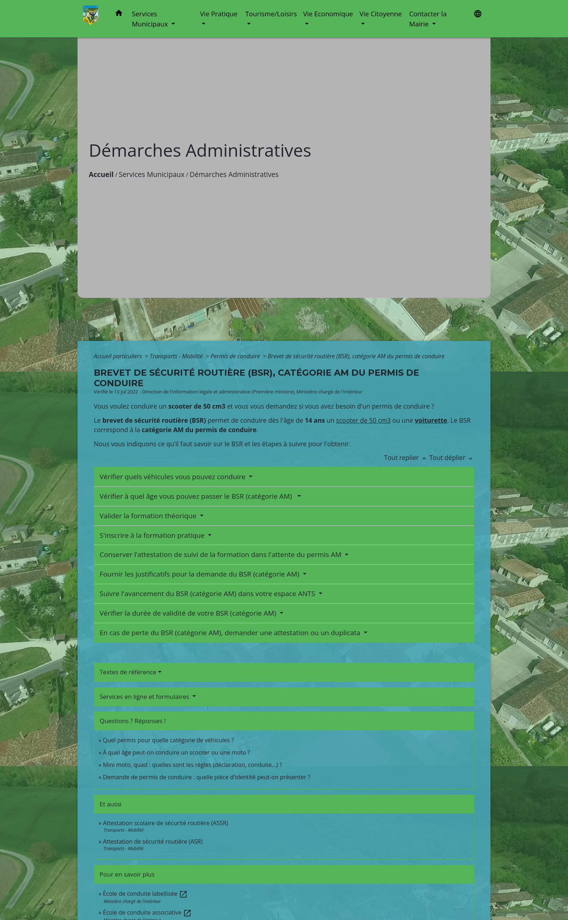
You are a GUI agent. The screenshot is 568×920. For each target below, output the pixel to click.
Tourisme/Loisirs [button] (271, 13)
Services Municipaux (152, 174)
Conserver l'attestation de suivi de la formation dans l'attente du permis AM (221, 554)
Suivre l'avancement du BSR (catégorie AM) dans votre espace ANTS (208, 593)
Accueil (101, 174)
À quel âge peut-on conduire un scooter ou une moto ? (176, 752)
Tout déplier (451, 457)
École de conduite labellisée (145, 894)
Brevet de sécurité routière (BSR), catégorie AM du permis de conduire (356, 356)
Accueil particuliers (118, 356)
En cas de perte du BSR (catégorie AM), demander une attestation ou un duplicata (231, 632)
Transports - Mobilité (177, 356)
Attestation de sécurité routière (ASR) (152, 841)
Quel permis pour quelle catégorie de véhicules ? (168, 740)
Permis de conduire (235, 356)
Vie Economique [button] (328, 13)
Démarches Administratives (234, 174)
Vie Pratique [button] (219, 13)
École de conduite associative (147, 912)
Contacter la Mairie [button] (428, 18)
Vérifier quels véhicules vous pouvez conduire (173, 476)
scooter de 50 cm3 (363, 420)
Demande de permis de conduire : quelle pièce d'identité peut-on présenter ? (206, 777)
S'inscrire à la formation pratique (153, 535)
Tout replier (406, 457)
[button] (119, 14)
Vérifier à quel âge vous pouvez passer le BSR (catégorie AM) (198, 496)
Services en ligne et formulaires (145, 696)
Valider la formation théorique (149, 515)
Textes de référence (128, 672)
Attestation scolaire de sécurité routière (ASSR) (165, 823)
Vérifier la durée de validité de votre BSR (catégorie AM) (189, 613)
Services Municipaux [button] (151, 18)
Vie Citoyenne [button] (380, 13)
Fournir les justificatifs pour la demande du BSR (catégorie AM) (200, 574)
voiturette (431, 420)
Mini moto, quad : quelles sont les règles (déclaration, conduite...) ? (192, 765)
